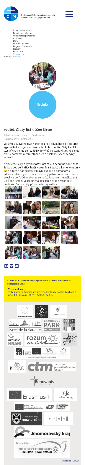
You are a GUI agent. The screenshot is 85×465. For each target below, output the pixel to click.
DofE (15, 41)
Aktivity (7, 56)
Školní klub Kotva (21, 30)
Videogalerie (18, 54)
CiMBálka (17, 38)
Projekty (16, 49)
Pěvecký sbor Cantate (22, 33)
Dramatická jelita (21, 43)
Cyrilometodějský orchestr (24, 35)
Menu (69, 14)
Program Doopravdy (22, 46)
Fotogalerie (18, 51)
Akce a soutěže (22, 135)
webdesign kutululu (70, 461)
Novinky (17, 56)
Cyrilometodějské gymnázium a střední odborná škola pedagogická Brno (38, 16)
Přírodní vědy (37, 135)
